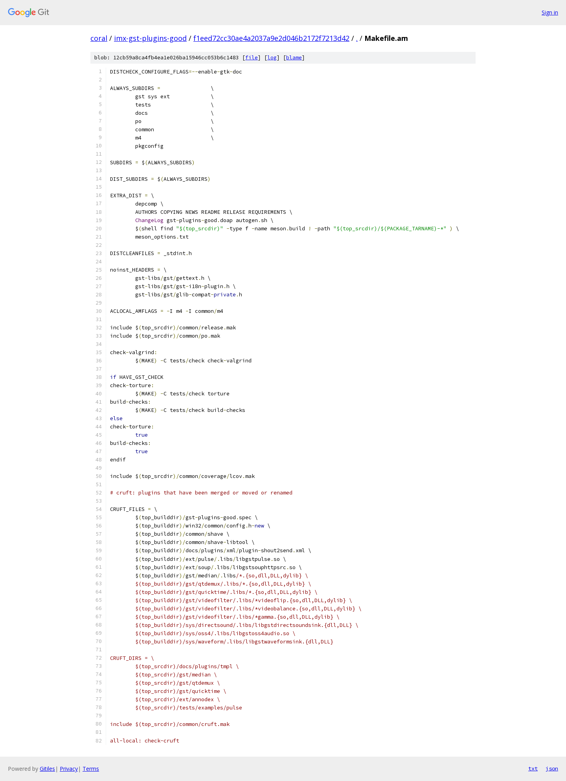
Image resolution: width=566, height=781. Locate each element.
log (272, 57)
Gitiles (47, 768)
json (552, 768)
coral (98, 38)
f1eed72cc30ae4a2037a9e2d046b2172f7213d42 (271, 38)
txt (533, 768)
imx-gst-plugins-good (150, 38)
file (251, 57)
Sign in (550, 12)
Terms (91, 768)
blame (294, 57)
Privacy (69, 768)
